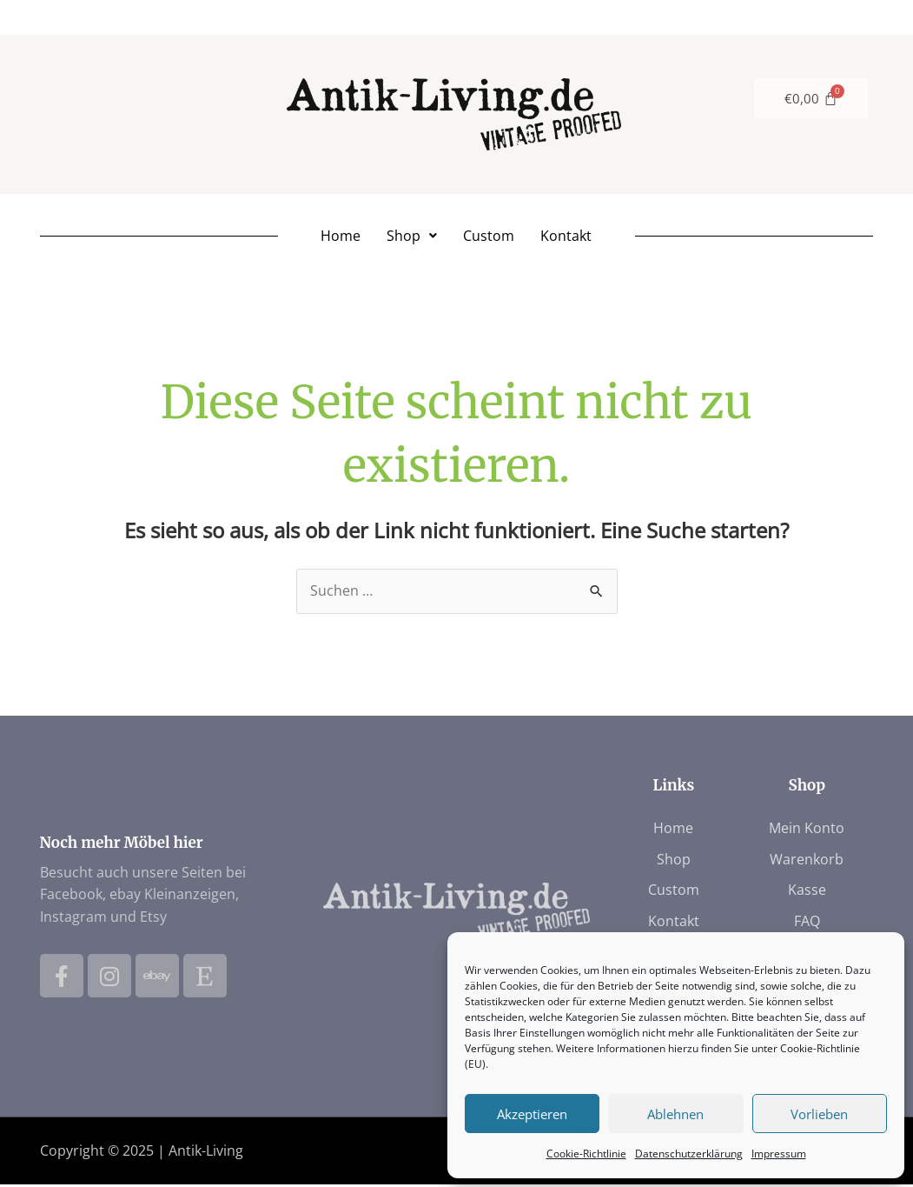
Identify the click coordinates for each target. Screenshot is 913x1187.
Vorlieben (819, 1114)
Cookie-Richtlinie (586, 1153)
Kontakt (566, 236)
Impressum (778, 1153)
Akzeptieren (532, 1114)
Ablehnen (675, 1114)
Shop (412, 236)
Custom (488, 236)
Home (341, 236)
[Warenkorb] (811, 98)
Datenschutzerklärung (689, 1153)
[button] (412, 236)
